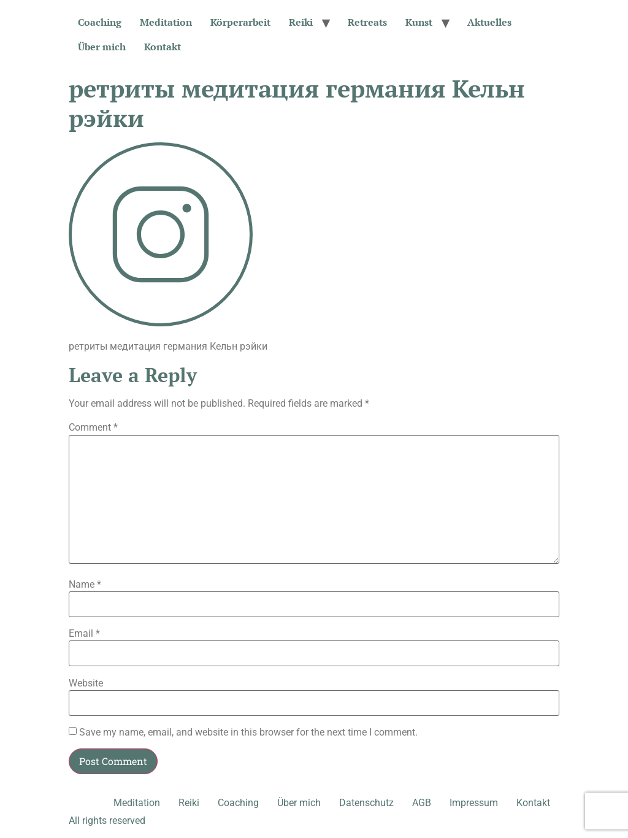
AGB (421, 803)
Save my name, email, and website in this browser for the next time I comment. (248, 732)
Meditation (166, 22)
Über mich (102, 46)
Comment (93, 427)
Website (86, 683)
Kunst (418, 22)
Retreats (367, 22)
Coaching (99, 22)
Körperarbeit (240, 22)
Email (84, 634)
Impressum (474, 803)
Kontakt (162, 46)
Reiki (301, 22)
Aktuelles (489, 22)
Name (85, 585)
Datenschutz (366, 803)
